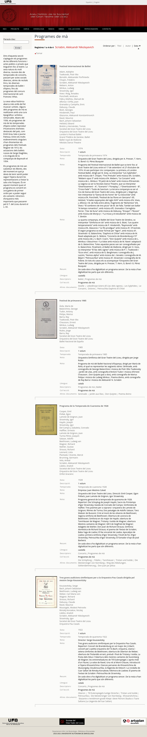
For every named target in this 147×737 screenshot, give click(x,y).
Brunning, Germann (68, 457)
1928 (80, 479)
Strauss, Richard (67, 449)
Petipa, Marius (66, 314)
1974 (80, 148)
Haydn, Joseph (66, 422)
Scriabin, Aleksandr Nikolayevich (74, 82)
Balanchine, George (68, 308)
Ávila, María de (66, 306)
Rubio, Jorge (65, 330)
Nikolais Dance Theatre (70, 142)
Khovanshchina (130, 695)
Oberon (81, 693)
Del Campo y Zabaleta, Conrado (74, 427)
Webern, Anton (66, 85)
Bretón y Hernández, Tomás (72, 126)
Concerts (82, 553)
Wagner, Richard (67, 444)
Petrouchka (102, 288)
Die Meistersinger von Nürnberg (106, 695)
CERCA (26, 29)
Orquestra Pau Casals (69, 624)
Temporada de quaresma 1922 (92, 636)
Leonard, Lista (66, 452)
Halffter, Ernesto (67, 430)
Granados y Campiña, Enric (72, 104)
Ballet (80, 279)
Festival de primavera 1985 (72, 300)
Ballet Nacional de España (71, 341)
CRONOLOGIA (38, 29)
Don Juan (102, 565)
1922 (80, 629)
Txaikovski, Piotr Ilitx (68, 74)
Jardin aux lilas (96, 394)
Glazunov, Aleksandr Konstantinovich (76, 115)
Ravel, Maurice (66, 118)
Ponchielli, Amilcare (68, 96)
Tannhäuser (108, 560)
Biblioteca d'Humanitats (86, 731)
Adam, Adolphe (66, 71)
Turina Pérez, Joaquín (69, 435)
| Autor (127, 45)
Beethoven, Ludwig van (70, 441)
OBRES (61, 29)
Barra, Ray (64, 317)
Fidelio (97, 560)
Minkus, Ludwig (66, 88)
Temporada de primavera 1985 (92, 354)
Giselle (81, 285)
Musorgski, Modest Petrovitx (72, 607)
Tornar (38, 53)
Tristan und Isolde (124, 560)
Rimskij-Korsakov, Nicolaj (71, 610)
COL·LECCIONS (74, 29)
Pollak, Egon (65, 414)
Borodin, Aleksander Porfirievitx (74, 77)
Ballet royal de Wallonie (70, 139)
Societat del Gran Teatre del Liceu (75, 129)
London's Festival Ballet (70, 134)
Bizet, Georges (66, 109)
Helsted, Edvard (66, 123)
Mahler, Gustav (66, 446)
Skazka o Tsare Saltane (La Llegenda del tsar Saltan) (108, 700)
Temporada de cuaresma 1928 (92, 487)
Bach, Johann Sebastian (70, 120)
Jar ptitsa (111, 565)
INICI (4, 29)
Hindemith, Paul (67, 112)
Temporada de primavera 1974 (92, 155)
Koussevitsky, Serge (68, 585)
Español (89, 2)
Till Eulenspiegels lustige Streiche (103, 693)
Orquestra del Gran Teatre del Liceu (76, 131)
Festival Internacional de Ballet (75, 66)
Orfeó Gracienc (66, 474)
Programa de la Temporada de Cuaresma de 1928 (83, 406)
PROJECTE (15, 29)
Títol (119, 45)
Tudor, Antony (66, 311)
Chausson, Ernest (67, 322)
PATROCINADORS (91, 29)
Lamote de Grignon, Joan (71, 416)
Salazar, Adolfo (66, 438)
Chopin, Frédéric (67, 80)
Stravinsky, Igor (66, 90)
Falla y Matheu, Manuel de (71, 99)
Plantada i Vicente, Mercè (71, 455)
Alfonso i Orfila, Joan (68, 101)
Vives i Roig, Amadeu (69, 93)
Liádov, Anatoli (66, 465)
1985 (80, 347)
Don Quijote (111, 394)
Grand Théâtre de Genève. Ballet (74, 137)
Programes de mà (92, 279)
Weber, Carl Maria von (69, 594)
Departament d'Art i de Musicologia (64, 731)
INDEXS (51, 29)
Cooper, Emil (65, 411)
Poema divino (125, 394)
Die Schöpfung (85, 560)
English (96, 2)
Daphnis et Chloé (117, 288)
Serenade (82, 394)
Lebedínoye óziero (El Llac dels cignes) (104, 285)
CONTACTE (106, 29)
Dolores (91, 288)
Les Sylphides (130, 285)
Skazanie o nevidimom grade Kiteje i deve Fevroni (102, 698)
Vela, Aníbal (64, 460)
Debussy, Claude (67, 107)
